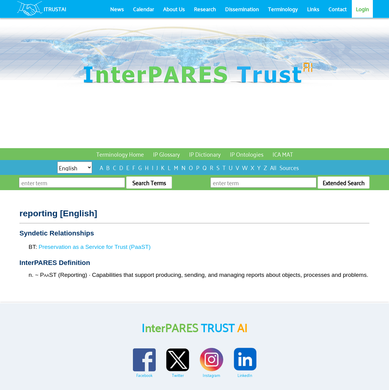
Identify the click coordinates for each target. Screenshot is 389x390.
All (273, 167)
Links (313, 9)
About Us (174, 9)
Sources (289, 167)
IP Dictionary (205, 153)
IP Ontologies (246, 153)
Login (362, 9)
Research (205, 9)
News (117, 9)
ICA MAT (283, 153)
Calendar (143, 9)
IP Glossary (166, 153)
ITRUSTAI (55, 9)
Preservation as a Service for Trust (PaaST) (95, 247)
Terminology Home (120, 153)
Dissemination (242, 9)
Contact (337, 9)
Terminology (283, 9)
